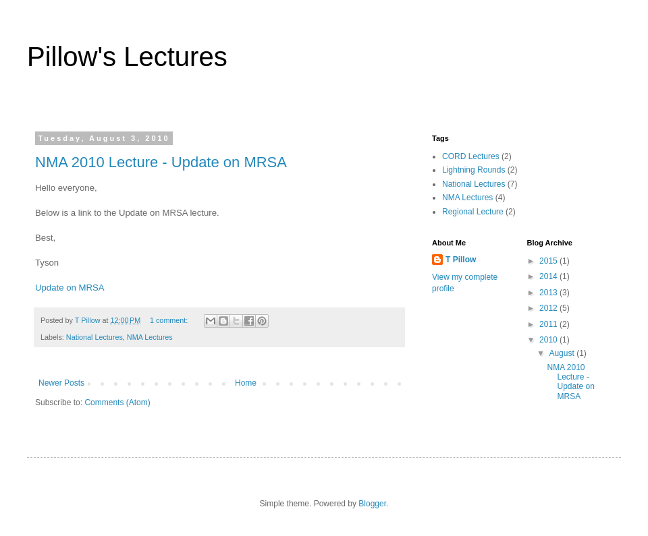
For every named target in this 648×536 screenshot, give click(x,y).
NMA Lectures (150, 337)
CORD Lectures (471, 156)
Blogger (372, 503)
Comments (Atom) (117, 402)
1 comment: (170, 320)
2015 (549, 261)
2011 (549, 324)
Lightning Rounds (473, 170)
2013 (549, 292)
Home (245, 383)
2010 (549, 340)
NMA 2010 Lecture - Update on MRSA (161, 162)
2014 (549, 276)
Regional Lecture (473, 211)
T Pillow (461, 259)
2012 (549, 308)
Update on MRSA (70, 287)
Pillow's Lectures (127, 56)
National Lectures (94, 337)
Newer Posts (61, 383)
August (562, 353)
